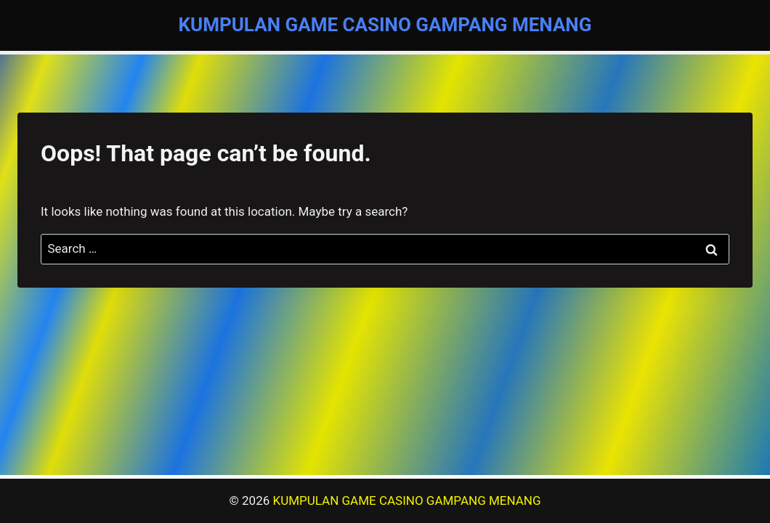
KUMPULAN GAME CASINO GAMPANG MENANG (407, 500)
